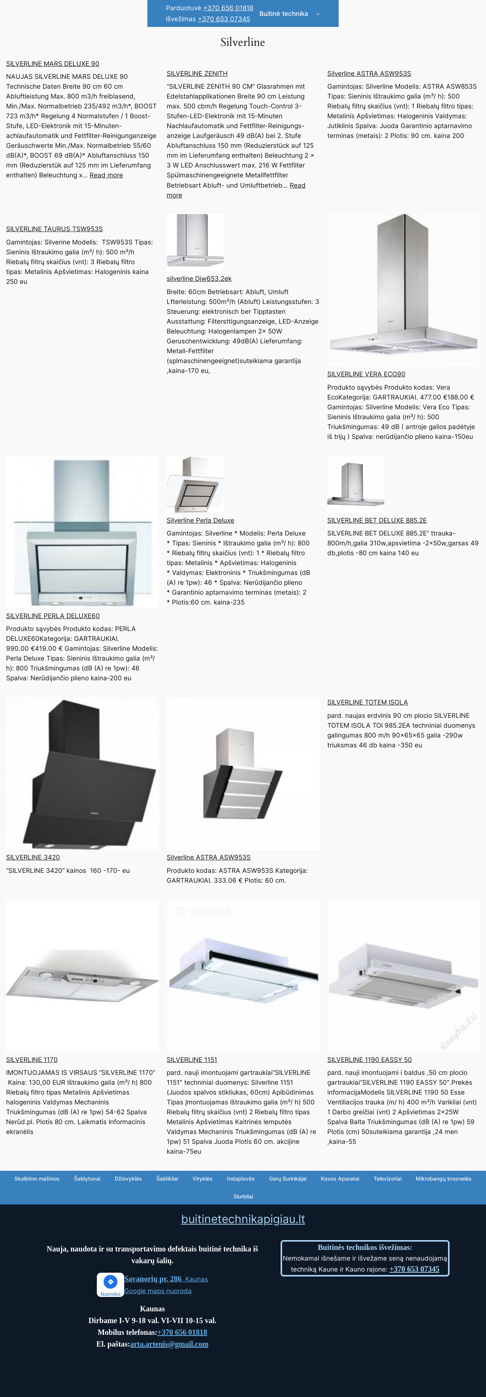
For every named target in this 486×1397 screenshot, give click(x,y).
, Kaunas (166, 1279)
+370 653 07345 (224, 19)
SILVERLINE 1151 (192, 1059)
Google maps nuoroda (158, 1291)
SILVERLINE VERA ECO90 (366, 374)
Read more (106, 175)
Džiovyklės (128, 1178)
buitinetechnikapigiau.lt (243, 1219)
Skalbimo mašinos (37, 1178)
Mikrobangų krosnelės (444, 1178)
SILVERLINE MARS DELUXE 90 (52, 63)
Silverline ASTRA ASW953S (369, 73)
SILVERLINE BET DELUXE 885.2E (377, 520)
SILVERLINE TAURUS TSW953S (54, 229)
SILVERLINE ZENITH (197, 73)
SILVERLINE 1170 (32, 1059)
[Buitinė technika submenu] (318, 14)
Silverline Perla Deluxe (200, 520)
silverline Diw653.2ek (199, 278)
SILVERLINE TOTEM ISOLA (367, 702)
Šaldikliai (167, 1178)
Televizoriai (387, 1178)
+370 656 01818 (228, 8)
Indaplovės (241, 1178)
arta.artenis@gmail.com (169, 1344)
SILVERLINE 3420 (33, 857)
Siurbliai (243, 1196)
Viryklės (203, 1178)
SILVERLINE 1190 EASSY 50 (369, 1059)
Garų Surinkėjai (287, 1178)
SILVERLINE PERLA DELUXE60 (53, 616)
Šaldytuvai (87, 1178)
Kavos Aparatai (340, 1178)
